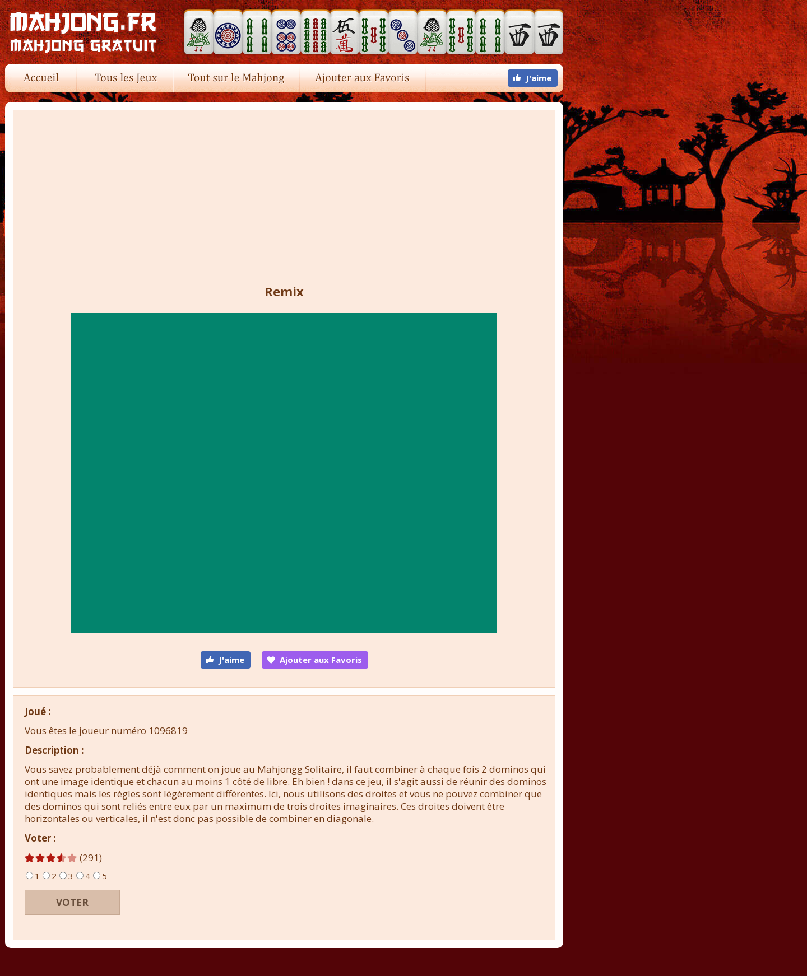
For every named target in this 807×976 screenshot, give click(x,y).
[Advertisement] (284, 198)
